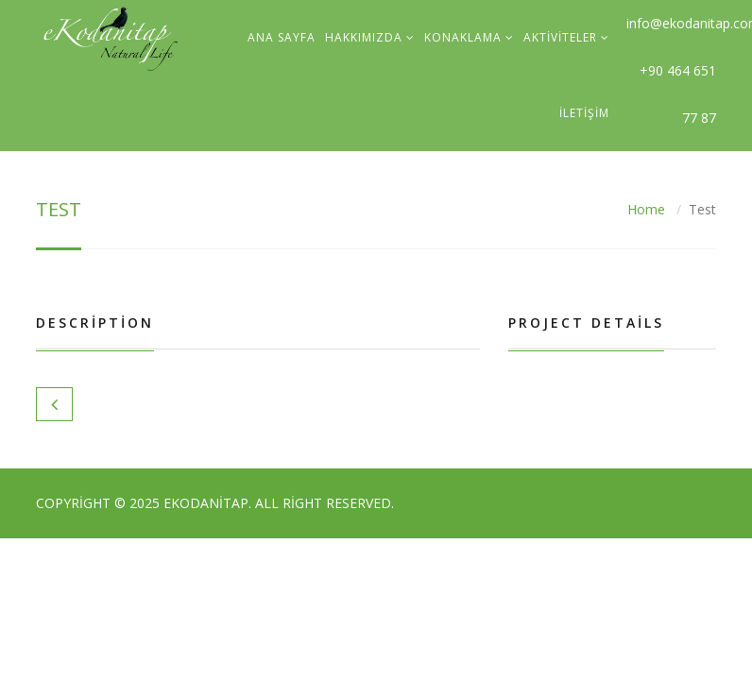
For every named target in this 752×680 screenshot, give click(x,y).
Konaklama (463, 37)
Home (646, 209)
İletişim (584, 113)
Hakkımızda (363, 37)
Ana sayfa (282, 37)
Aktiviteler (560, 37)
